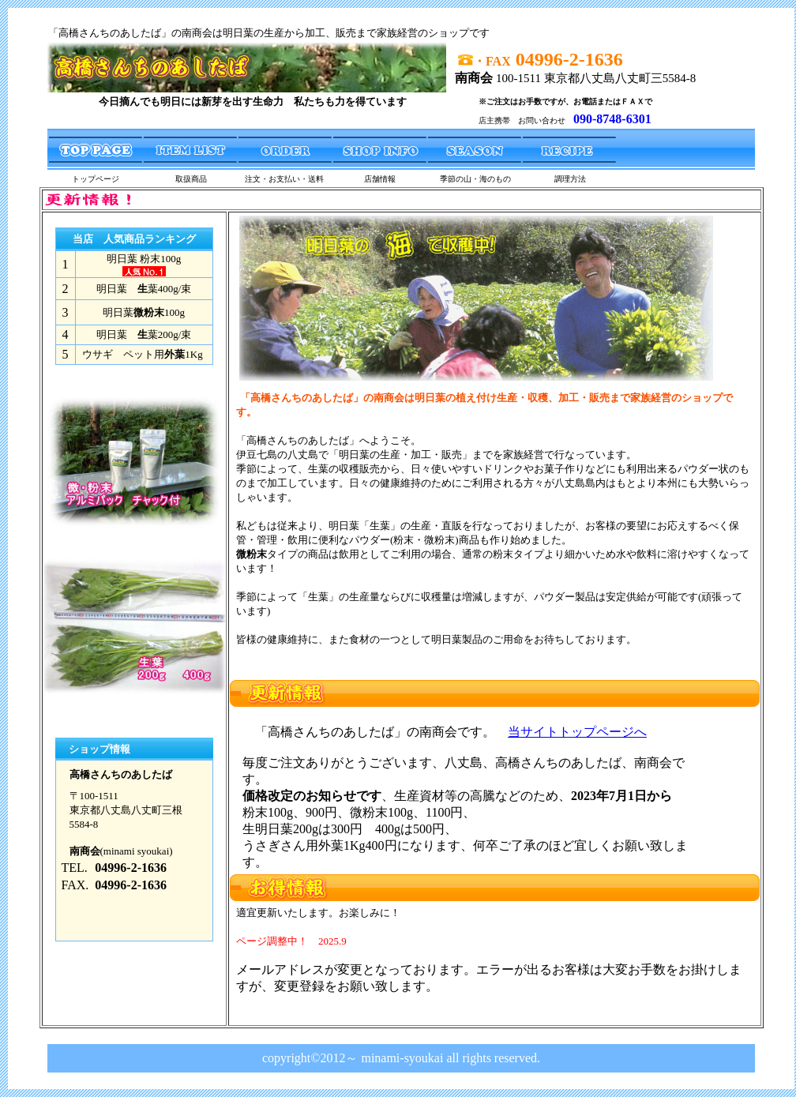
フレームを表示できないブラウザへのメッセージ (473, 791)
